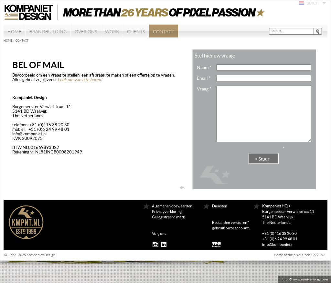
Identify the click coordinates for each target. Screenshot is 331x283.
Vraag (204, 88)
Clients (136, 31)
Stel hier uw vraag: (215, 55)
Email (204, 78)
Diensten (219, 206)
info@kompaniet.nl (29, 133)
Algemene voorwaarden (172, 206)
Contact (163, 31)
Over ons (86, 31)
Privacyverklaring (167, 211)
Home (14, 31)
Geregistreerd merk (168, 217)
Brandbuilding (48, 31)
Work (112, 31)
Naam (204, 67)
